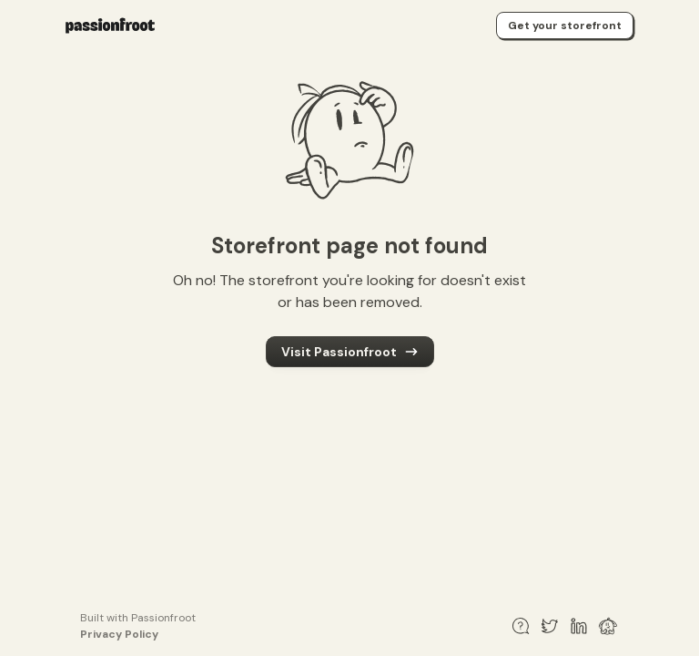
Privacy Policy (119, 634)
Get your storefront (565, 25)
